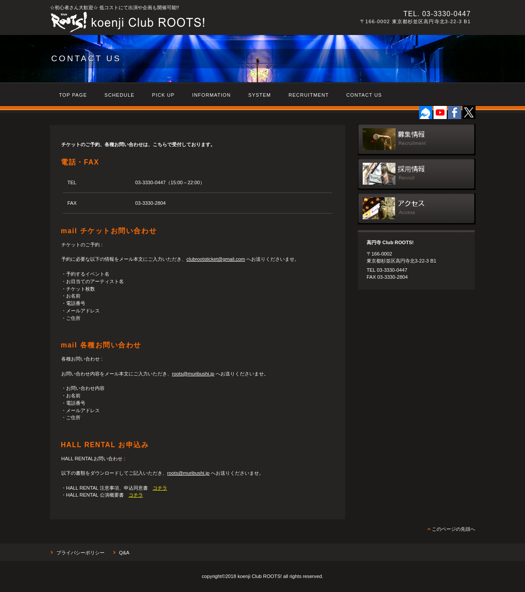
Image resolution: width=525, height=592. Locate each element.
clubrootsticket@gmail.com (215, 259)
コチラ (160, 487)
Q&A (124, 552)
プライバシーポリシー (80, 552)
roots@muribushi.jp (193, 373)
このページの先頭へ (453, 529)
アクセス (417, 208)
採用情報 (417, 174)
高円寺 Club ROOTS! (170, 22)
